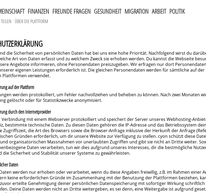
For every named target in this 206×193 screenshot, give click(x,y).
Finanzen (38, 11)
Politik (177, 11)
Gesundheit (107, 11)
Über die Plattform (31, 21)
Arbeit (159, 11)
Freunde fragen (71, 11)
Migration (136, 11)
